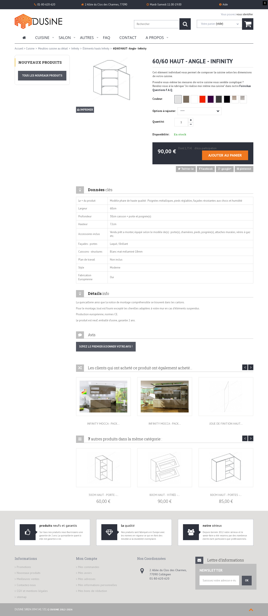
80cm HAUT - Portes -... (226, 495)
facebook (206, 169)
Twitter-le (186, 169)
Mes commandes (88, 567)
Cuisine (42, 37)
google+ (225, 169)
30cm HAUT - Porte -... (103, 495)
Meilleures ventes (28, 579)
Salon (65, 37)
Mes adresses (86, 579)
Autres (87, 37)
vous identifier (244, 14)
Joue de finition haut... (226, 423)
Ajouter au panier (225, 155)
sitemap (22, 597)
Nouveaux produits (40, 62)
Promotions (24, 567)
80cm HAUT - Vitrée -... (164, 495)
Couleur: (157, 99)
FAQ (106, 37)
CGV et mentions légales (32, 591)
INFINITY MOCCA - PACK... (103, 423)
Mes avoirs (85, 573)
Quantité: (158, 121)
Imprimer (85, 110)
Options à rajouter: (164, 111)
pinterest (244, 169)
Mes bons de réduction (92, 591)
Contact (127, 37)
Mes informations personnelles (97, 585)
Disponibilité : (161, 134)
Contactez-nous (26, 585)
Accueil (19, 48)
